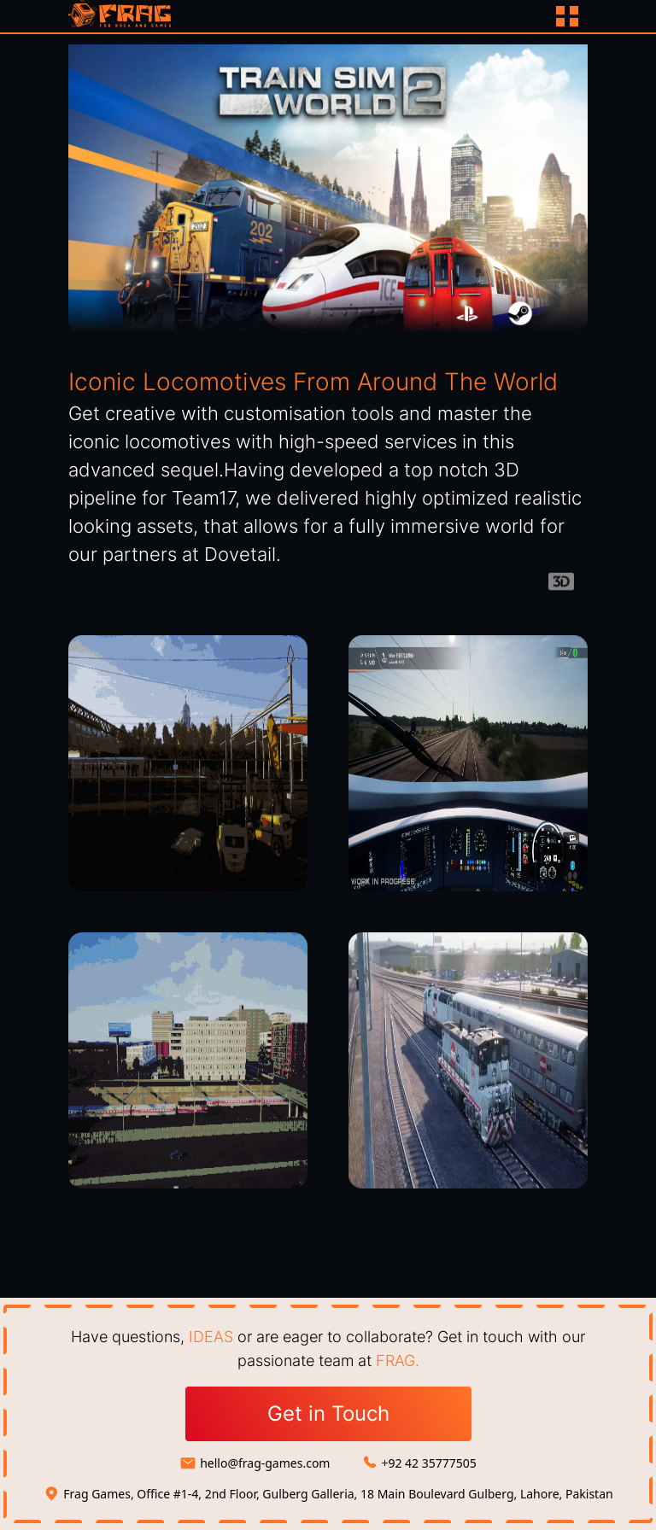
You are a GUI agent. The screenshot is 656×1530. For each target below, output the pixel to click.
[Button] (569, 16)
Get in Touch (328, 1413)
